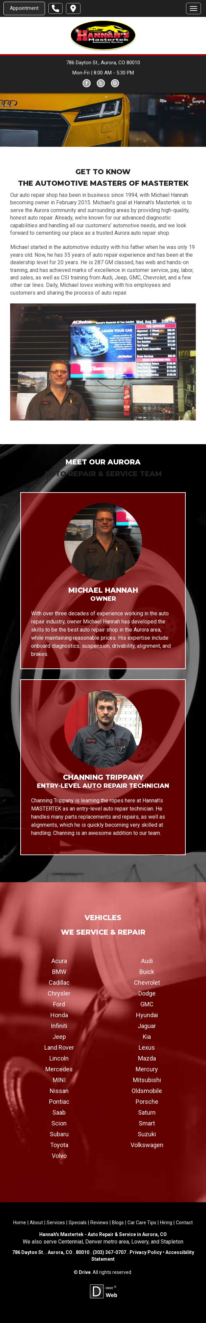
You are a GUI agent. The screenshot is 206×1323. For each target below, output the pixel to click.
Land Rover (59, 1047)
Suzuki (147, 1133)
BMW (59, 971)
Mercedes (59, 1068)
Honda (59, 1014)
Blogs (118, 1222)
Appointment (24, 8)
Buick (146, 971)
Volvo (59, 1155)
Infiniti (59, 1025)
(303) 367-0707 (109, 1252)
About (36, 1222)
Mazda (147, 1058)
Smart (147, 1122)
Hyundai (147, 1014)
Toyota (59, 1144)
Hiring (166, 1222)
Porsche (147, 1101)
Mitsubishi (147, 1079)
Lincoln (59, 1058)
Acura (59, 960)
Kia (147, 1036)
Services (56, 1222)
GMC (147, 1003)
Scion (59, 1122)
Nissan (59, 1090)
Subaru (59, 1133)
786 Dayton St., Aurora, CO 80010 (103, 63)
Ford (59, 1003)
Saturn (147, 1112)
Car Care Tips (142, 1222)
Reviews (99, 1222)
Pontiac (59, 1101)
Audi (147, 960)
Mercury (147, 1068)
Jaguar (147, 1025)
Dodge (147, 993)
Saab (59, 1112)
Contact (184, 1222)
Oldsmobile (147, 1090)
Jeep (59, 1036)
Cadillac (59, 982)
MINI (59, 1079)
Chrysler (59, 993)
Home (19, 1222)
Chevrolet (147, 982)
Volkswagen (147, 1144)
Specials (78, 1222)
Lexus (147, 1047)
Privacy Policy (146, 1252)
